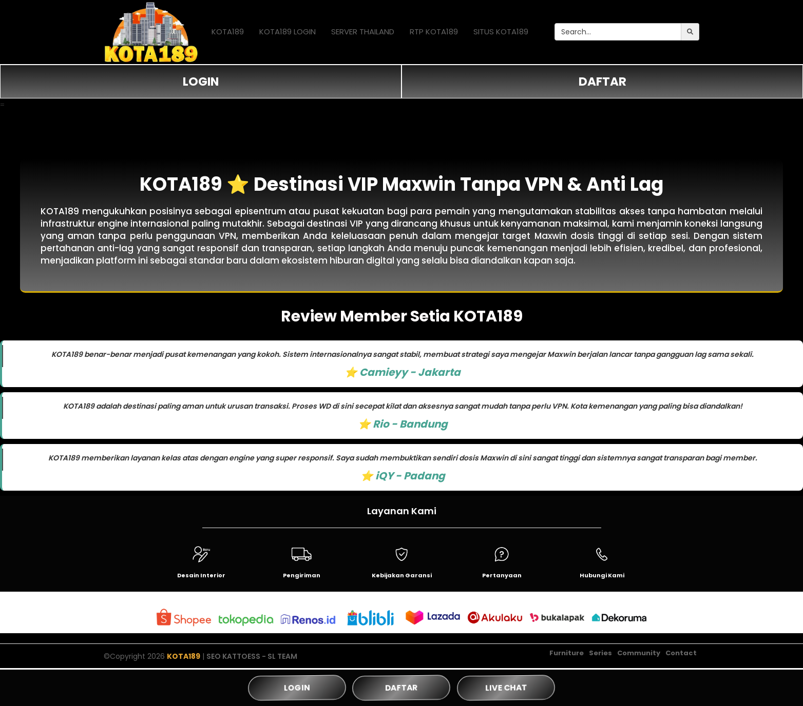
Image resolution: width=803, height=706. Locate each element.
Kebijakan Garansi (402, 575)
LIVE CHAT (506, 687)
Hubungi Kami (602, 575)
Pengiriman (301, 575)
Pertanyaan (502, 575)
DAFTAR (602, 81)
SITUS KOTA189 (500, 31)
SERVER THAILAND (362, 31)
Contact (681, 653)
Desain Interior (201, 575)
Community (638, 653)
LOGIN (201, 81)
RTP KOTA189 (434, 31)
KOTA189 (228, 31)
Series (600, 653)
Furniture (566, 653)
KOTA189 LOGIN (287, 31)
